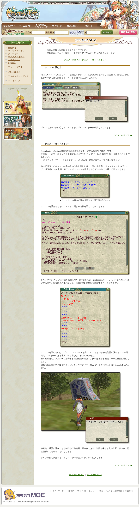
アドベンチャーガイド (18, 76)
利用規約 (70, 491)
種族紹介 (12, 48)
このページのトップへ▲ (123, 135)
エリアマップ (14, 59)
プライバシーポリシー (86, 491)
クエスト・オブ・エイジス (94, 60)
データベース (14, 81)
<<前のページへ (76, 474)
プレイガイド (14, 72)
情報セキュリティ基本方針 (110, 491)
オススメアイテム (16, 56)
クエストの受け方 (72, 60)
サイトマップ (58, 491)
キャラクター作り (16, 51)
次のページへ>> (94, 474)
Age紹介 (12, 62)
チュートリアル (15, 67)
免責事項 (129, 491)
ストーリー (13, 54)
